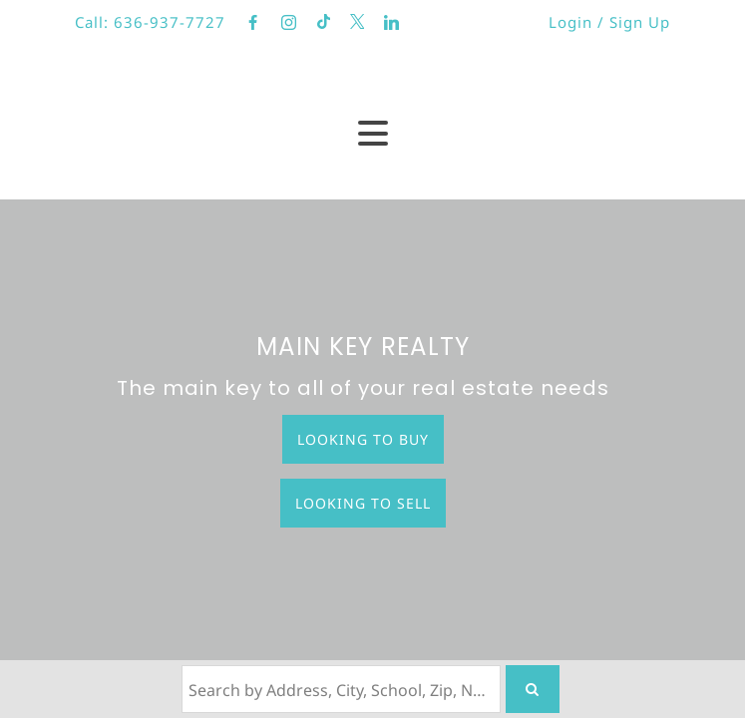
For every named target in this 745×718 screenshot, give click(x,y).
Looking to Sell (363, 503)
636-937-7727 (169, 22)
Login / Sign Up (609, 22)
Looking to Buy (363, 439)
